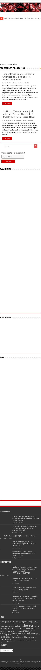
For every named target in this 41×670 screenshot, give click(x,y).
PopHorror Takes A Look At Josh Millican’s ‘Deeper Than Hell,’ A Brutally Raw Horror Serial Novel (18, 114)
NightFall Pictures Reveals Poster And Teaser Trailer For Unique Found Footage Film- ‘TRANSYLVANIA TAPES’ (25, 570)
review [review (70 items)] (2, 635)
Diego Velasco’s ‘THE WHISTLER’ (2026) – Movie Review (24, 580)
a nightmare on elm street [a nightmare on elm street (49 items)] (8, 621)
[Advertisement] (20, 41)
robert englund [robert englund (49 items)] (16, 635)
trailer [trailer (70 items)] (10, 640)
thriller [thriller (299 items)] (4, 639)
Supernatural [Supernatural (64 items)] (32, 637)
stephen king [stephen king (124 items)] (22, 637)
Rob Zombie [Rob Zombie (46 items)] (24, 635)
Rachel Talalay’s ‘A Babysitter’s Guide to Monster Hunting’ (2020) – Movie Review (25, 518)
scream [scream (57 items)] (33, 635)
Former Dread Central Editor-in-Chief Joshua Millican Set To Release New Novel (18, 77)
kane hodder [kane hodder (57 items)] (21, 633)
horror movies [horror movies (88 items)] (29, 629)
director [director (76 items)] (7, 623)
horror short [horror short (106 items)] (10, 631)
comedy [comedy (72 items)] (30, 621)
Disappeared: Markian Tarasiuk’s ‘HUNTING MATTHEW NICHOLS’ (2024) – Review (24, 598)
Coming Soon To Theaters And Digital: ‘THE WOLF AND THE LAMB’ (24, 608)
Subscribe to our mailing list (13, 153)
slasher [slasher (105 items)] (14, 637)
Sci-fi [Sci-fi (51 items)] (29, 635)
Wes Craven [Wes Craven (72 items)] (10, 642)
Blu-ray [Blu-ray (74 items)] (18, 621)
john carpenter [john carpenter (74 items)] (13, 633)
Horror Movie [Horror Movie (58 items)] (19, 629)
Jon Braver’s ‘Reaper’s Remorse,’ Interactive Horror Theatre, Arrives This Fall (24, 528)
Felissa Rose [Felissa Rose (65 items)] (27, 623)
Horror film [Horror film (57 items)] (11, 629)
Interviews (18, 120)
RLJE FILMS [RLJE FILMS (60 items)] (8, 635)
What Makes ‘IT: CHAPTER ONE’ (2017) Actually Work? (24, 589)
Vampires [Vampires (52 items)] (29, 640)
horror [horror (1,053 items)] (28, 625)
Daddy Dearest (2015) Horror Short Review (20, 536)
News (15, 83)
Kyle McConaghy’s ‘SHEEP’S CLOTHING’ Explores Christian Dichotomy (23, 544)
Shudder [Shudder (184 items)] (7, 637)
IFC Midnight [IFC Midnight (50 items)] (19, 631)
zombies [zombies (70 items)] (28, 642)
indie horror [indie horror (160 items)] (29, 631)
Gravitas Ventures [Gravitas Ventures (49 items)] (9, 626)
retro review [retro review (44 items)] (34, 633)
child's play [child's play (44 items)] (24, 621)
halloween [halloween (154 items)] (19, 626)
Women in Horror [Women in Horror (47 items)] (20, 642)
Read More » (7, 103)
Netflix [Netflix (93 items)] (28, 633)
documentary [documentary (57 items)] (14, 623)
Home (3, 64)
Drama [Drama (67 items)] (21, 623)
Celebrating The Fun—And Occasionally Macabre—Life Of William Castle (24, 553)
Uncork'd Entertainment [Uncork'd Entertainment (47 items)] (19, 640)
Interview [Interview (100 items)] (4, 633)
